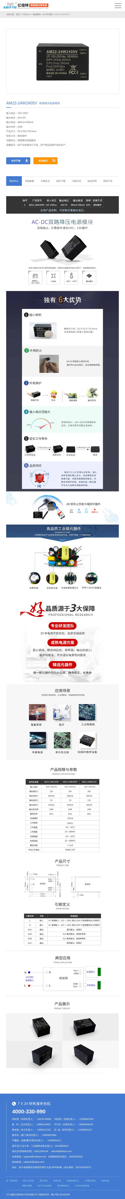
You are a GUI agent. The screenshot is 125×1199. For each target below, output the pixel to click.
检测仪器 (57, 1181)
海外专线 (44, 1181)
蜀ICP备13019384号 (60, 1194)
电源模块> (37, 14)
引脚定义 (45, 181)
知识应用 (92, 181)
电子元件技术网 (44, 1186)
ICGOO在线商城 (82, 1186)
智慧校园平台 (73, 1181)
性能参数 (29, 181)
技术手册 (16, 160)
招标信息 (105, 1181)
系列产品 (107, 181)
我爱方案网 (27, 1186)
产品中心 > (27, 14)
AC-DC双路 (47, 14)
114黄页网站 (90, 1181)
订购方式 (76, 181)
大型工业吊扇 (28, 1181)
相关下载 (60, 181)
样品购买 (43, 160)
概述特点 (14, 181)
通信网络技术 (63, 1186)
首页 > (18, 14)
